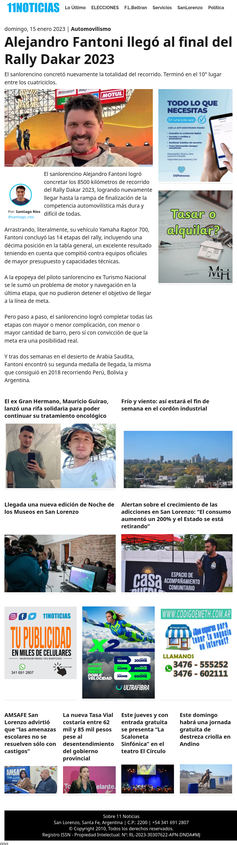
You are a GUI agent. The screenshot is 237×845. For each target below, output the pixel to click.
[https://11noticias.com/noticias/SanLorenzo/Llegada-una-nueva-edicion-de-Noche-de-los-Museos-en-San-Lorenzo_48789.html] (60, 547)
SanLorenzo (189, 7)
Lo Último (75, 7)
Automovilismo (91, 29)
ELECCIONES (105, 7)
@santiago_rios (21, 216)
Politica (216, 7)
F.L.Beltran (135, 7)
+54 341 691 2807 (170, 822)
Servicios (162, 7)
